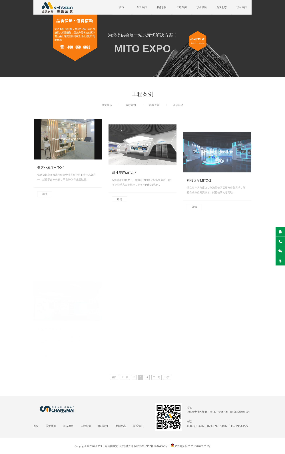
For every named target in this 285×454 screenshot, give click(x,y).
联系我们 (241, 7)
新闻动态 (221, 7)
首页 (121, 7)
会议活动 (178, 106)
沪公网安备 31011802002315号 (192, 446)
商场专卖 (154, 106)
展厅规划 (131, 106)
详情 (44, 218)
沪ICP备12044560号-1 (157, 446)
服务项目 (161, 7)
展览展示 (107, 106)
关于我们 (142, 7)
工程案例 (181, 7)
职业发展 (201, 7)
